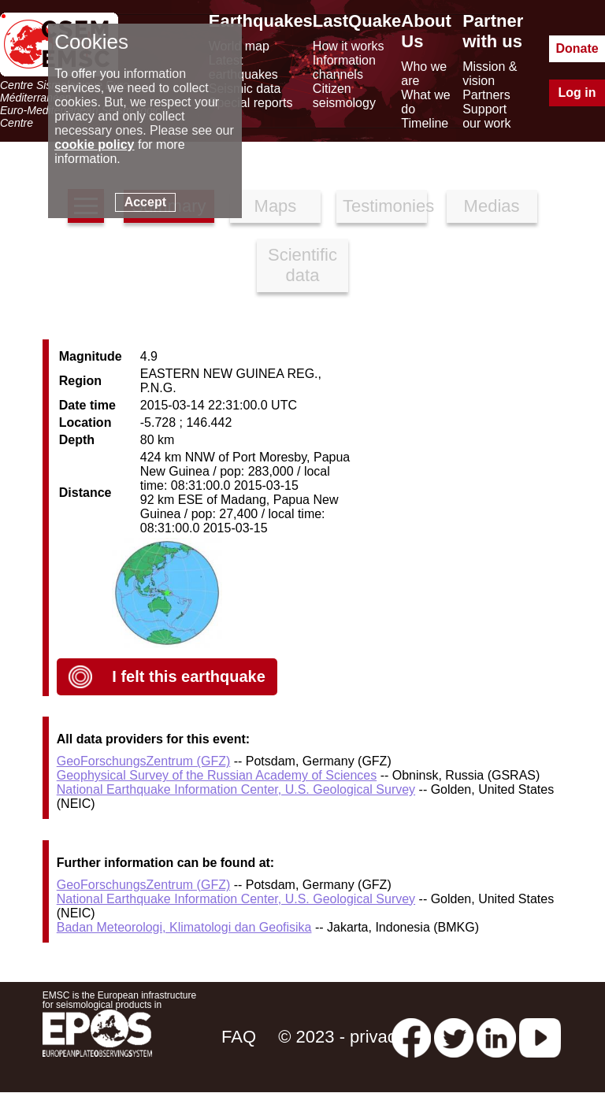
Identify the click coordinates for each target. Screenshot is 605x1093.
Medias (492, 206)
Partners (486, 95)
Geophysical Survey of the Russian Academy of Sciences (217, 775)
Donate (576, 48)
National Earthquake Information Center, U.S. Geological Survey (236, 789)
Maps (275, 206)
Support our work (486, 116)
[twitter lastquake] (453, 1037)
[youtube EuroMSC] (540, 1037)
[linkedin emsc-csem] (496, 1037)
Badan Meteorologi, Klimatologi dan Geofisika (184, 927)
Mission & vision (489, 73)
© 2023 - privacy (341, 1037)
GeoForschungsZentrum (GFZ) (144, 761)
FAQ (238, 1037)
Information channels (344, 67)
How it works (348, 46)
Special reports (251, 102)
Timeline (424, 123)
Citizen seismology (344, 95)
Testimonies (385, 206)
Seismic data (245, 88)
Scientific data (302, 265)
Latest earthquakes (243, 67)
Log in (577, 92)
